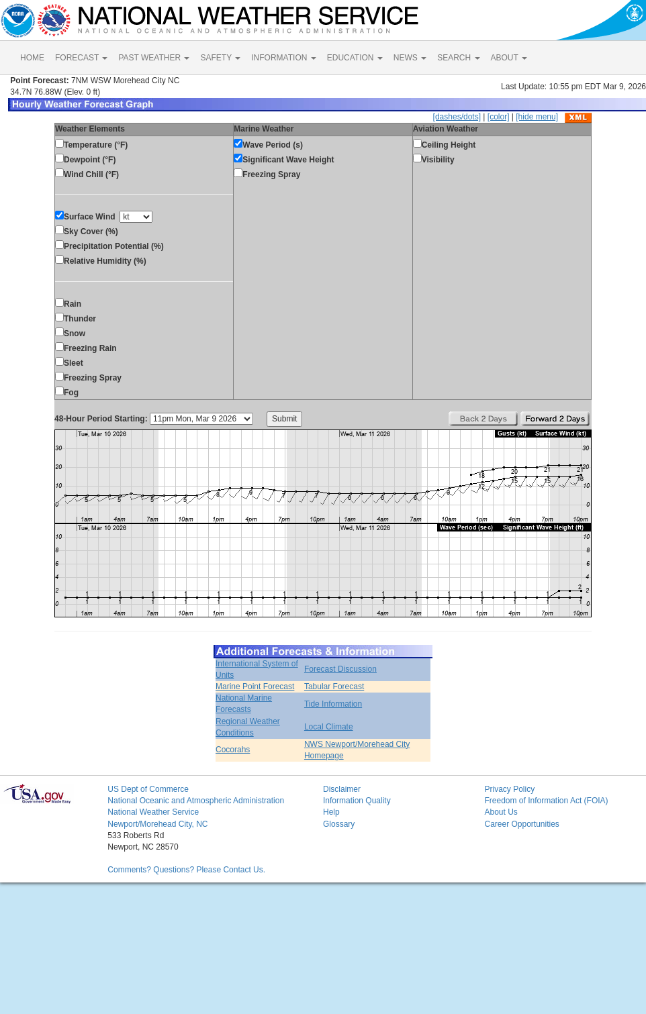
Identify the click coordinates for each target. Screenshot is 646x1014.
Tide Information (333, 704)
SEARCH (458, 57)
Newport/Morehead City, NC (157, 824)
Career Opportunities (521, 824)
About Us (500, 812)
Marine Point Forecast (255, 686)
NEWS (410, 57)
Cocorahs (233, 749)
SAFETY (220, 57)
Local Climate (328, 726)
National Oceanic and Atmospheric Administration (195, 800)
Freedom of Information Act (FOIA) (546, 800)
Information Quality (357, 800)
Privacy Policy (509, 789)
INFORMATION (283, 57)
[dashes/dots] (457, 116)
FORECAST (81, 57)
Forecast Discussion (340, 669)
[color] (499, 116)
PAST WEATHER (153, 57)
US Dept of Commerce (148, 789)
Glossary (339, 824)
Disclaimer (342, 789)
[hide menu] (537, 116)
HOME (32, 57)
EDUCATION (355, 57)
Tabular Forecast (334, 686)
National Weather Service (153, 812)
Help (331, 812)
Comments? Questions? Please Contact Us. (186, 869)
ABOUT (509, 57)
